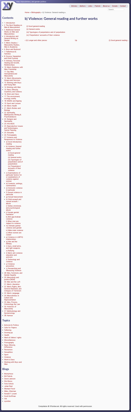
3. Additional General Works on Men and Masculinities (12, 32)
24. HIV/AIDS (9, 124)
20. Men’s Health (10, 106)
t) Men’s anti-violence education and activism (14, 255)
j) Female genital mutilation (12, 213)
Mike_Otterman (10, 391)
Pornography (9, 343)
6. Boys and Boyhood (12, 49)
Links (90, 6)
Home (27, 12)
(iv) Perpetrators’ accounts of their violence (14, 168)
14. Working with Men (12, 87)
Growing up (8, 333)
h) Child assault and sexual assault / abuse (13, 201)
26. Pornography (10, 135)
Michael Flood (9, 389)
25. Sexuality (9, 133)
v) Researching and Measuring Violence (13, 269)
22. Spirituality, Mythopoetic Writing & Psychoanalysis (12, 115)
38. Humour (8, 316)
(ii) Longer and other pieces (36, 40)
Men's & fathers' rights (12, 338)
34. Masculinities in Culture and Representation (11, 298)
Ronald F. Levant (10, 394)
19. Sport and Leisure (12, 103)
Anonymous (8, 374)
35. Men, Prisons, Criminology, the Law (12, 303)
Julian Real (8, 386)
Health (6, 335)
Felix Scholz (9, 384)
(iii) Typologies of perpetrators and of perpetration (15, 162)
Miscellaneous (9, 340)
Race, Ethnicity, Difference (10, 346)
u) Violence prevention (10, 265)
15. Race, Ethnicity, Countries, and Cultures (13, 91)
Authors (83, 6)
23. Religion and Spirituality (10, 120)
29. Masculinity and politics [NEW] (11, 278)
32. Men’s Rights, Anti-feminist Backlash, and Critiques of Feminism (12, 289)
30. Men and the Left (12, 282)
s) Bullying (10, 251)
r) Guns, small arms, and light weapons (13, 247)
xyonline (7, 401)
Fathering (7, 330)
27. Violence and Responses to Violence (13, 138)
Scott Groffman (10, 396)
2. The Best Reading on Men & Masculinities (13, 26)
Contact (123, 6)
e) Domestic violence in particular (14, 189)
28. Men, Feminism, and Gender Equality (13, 274)
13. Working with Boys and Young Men (12, 84)
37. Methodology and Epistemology (12, 312)
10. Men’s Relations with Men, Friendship (13, 68)
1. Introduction (9, 23)
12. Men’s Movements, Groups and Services (12, 79)
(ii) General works (14, 157)
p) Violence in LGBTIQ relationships (14, 238)
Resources (8, 350)
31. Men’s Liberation (12, 284)
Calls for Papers (10, 328)
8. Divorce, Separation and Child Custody (12, 57)
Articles (74, 6)
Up (76, 40)
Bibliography (36, 12)
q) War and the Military (11, 243)
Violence (7, 357)
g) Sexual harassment (14, 197)
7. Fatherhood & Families (10, 53)
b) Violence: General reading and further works (13, 148)
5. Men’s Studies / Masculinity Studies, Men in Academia (12, 45)
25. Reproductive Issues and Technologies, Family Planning (13, 128)
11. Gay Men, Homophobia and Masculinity (10, 74)
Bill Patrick (8, 376)
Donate (115, 6)
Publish (97, 6)
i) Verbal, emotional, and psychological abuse (13, 208)
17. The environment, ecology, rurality (12, 97)
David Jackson (10, 379)
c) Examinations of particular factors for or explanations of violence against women (14, 177)
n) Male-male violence (14, 230)
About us (106, 6)
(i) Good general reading (35, 26)
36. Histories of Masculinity (10, 308)
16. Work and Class (11, 94)
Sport (6, 355)
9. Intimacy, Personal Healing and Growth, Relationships (12, 63)
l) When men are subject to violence (13, 222)
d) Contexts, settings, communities (14, 184)
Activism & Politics (11, 325)
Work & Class (9, 360)
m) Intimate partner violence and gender (14, 227)
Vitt (5, 399)
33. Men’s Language (11, 293)
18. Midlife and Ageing (12, 101)
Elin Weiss (8, 381)
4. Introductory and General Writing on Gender (11, 38)
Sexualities (8, 352)
